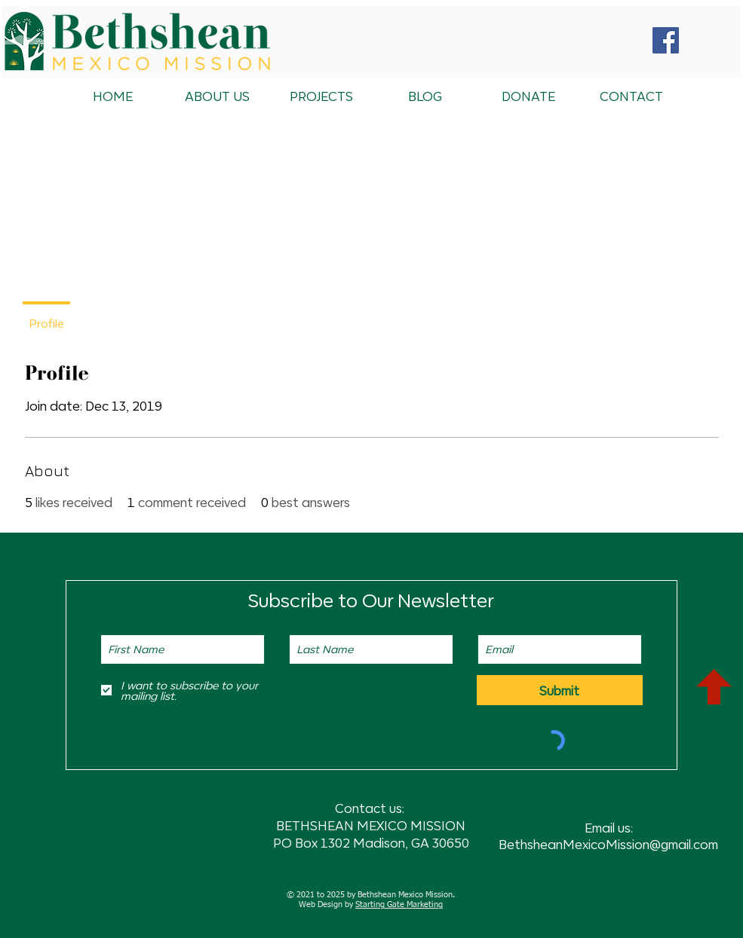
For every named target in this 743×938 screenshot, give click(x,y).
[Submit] (560, 690)
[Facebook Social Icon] (665, 40)
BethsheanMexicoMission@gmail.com (608, 844)
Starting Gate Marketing (399, 904)
